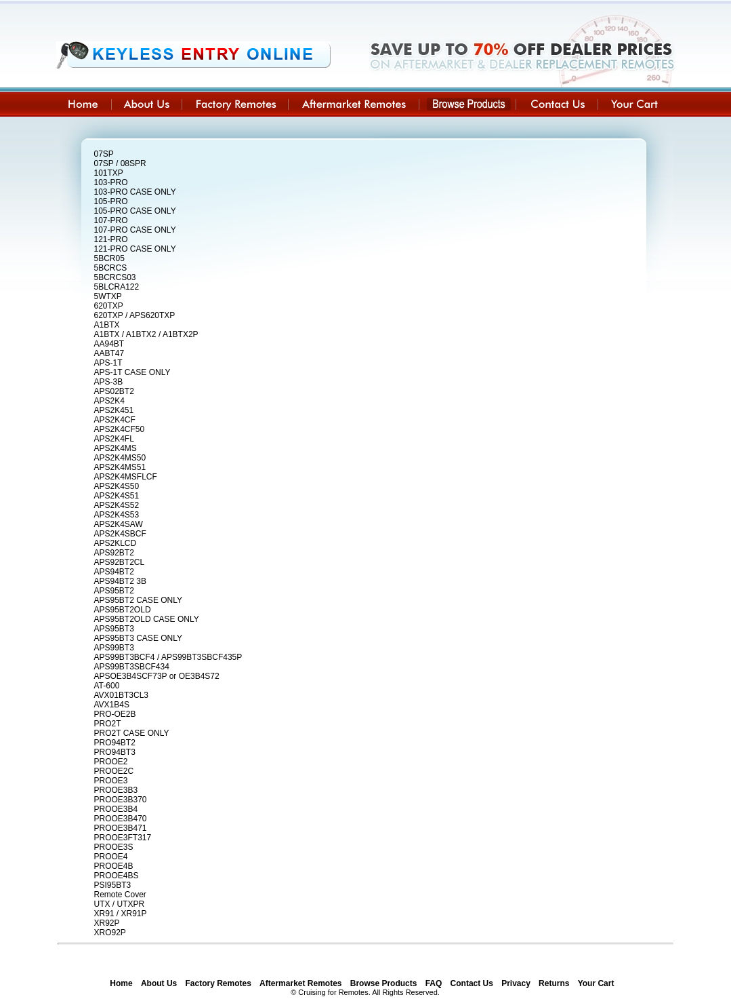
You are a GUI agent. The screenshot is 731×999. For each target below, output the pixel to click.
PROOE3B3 (116, 790)
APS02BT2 (114, 391)
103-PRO (111, 182)
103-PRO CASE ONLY (135, 192)
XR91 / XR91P (120, 913)
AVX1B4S (111, 704)
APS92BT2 (114, 552)
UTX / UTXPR (119, 904)
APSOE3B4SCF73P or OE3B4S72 (157, 676)
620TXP (108, 306)
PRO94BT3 (114, 752)
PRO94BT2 (114, 742)
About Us (159, 983)
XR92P (107, 923)
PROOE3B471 (120, 828)
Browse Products (383, 983)
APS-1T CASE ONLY (132, 372)
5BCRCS (110, 268)
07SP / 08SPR (120, 163)
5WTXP (108, 296)
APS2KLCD (115, 543)
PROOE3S (113, 847)
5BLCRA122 (117, 287)
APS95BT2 (114, 590)
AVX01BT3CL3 (121, 695)
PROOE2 (111, 761)
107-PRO (111, 220)
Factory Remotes (218, 983)
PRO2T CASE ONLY (131, 733)
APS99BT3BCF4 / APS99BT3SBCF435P (168, 657)
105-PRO (111, 201)
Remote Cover (120, 894)
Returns (554, 983)
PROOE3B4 (116, 809)
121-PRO (111, 239)
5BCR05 (109, 258)
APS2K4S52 (117, 505)
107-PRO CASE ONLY (135, 230)
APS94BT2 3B (120, 581)
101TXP (108, 173)
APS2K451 (114, 410)
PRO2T (107, 723)
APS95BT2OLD (122, 609)
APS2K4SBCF (120, 533)
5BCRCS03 (115, 277)
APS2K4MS (115, 448)
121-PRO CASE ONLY (135, 249)
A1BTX (107, 325)
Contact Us (472, 983)
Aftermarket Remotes (300, 983)
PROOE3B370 (120, 799)
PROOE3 (111, 780)
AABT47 (109, 353)
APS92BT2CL (119, 562)
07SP (104, 154)
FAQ (433, 983)
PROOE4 (111, 856)
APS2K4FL (114, 439)
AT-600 (107, 685)
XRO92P (110, 932)
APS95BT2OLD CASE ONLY (146, 619)
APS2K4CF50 (119, 429)
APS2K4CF (114, 420)
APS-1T (108, 363)
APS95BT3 (114, 628)
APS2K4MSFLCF (125, 477)
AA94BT (109, 344)
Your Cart (596, 983)
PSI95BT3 (112, 885)
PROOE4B (113, 866)
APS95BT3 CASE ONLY (138, 638)
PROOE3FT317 (123, 837)
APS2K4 (109, 401)
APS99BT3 (114, 647)
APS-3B (108, 382)
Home (121, 983)
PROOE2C (114, 771)
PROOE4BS (116, 875)
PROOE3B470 (120, 818)
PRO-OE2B (115, 714)
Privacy (515, 983)
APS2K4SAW (118, 524)
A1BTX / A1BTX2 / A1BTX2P (146, 334)
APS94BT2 (114, 571)
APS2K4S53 (117, 515)
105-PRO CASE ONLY (135, 211)
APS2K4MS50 (120, 458)
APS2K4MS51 (120, 467)
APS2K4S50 (117, 486)
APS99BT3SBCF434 (131, 666)
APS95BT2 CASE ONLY (138, 600)
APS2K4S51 (117, 496)
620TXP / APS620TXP (134, 315)
